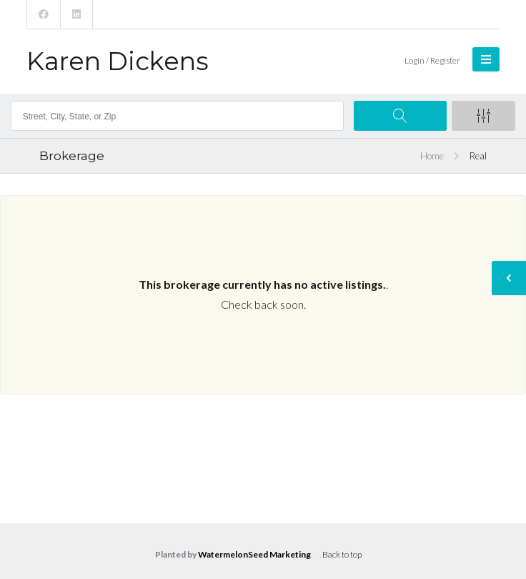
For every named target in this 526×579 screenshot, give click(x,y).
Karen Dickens (117, 61)
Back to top (342, 554)
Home (432, 156)
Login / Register (432, 60)
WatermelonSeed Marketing (254, 554)
